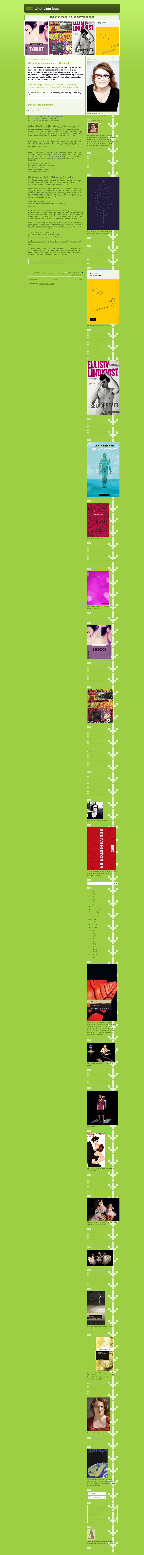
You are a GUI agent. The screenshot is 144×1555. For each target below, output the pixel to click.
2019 (91, 899)
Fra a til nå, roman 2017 (98, 158)
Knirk (91, 673)
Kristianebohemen (96, 682)
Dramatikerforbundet (97, 1273)
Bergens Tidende (95, 732)
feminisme (54, 274)
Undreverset (94, 767)
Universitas (93, 746)
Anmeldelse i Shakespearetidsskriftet (103, 618)
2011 (91, 944)
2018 (91, 902)
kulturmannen (78, 274)
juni (92, 919)
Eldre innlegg (77, 279)
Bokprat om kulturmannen (99, 342)
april (93, 924)
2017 (91, 904)
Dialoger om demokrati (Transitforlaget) (103, 1393)
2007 (91, 954)
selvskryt (80, 275)
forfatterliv (61, 274)
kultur (72, 274)
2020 (91, 896)
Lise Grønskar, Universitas (99, 670)
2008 (91, 952)
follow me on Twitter (111, 1551)
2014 (91, 936)
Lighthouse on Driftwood (98, 760)
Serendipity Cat (95, 675)
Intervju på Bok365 (96, 430)
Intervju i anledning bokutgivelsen (101, 555)
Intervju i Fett (94, 344)
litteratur (74, 275)
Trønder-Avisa (94, 1078)
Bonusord (93, 1442)
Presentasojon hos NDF (98, 1387)
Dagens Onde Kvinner (97, 755)
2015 (91, 933)
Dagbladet (93, 734)
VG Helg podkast (95, 435)
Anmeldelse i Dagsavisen (98, 1180)
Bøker (45, 274)
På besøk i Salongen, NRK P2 (100, 433)
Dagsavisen (94, 781)
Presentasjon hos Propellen (99, 1082)
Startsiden (56, 279)
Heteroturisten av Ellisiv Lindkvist (101, 1186)
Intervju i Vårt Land (96, 347)
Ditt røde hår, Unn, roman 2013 (100, 163)
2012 (91, 941)
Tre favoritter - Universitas (99, 791)
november (95, 909)
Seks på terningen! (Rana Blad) (100, 1073)
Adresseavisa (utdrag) (97, 730)
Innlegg (92, 1493)
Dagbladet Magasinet (97, 779)
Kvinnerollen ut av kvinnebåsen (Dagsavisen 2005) (101, 1279)
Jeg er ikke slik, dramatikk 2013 (100, 165)
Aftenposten (94, 1232)
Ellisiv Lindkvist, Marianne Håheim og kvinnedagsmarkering (103, 254)
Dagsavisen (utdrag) (97, 737)
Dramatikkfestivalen (96, 1276)
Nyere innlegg (34, 279)
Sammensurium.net (96, 680)
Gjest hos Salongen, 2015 (98, 257)
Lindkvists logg (47, 9)
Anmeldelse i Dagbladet (98, 1178)
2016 (91, 930)
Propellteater (94, 1282)
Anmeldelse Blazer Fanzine (99, 338)
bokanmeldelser (38, 274)
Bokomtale (93, 241)
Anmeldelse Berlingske (98, 335)
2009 (91, 949)
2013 (91, 938)
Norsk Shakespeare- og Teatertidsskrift (103, 1241)
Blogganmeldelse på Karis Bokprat (102, 560)
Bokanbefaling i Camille (98, 424)
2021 (91, 894)
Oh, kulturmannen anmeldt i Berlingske (49, 63)
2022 (91, 891)
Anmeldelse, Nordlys (97, 422)
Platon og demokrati (97, 1389)
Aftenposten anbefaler (97, 333)
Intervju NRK (94, 349)
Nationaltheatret (95, 1391)
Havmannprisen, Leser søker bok (101, 546)
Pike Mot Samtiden (96, 762)
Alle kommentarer (95, 1497)
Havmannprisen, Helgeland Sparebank (103, 550)
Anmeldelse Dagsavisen (98, 340)
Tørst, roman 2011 (96, 167)
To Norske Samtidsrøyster (99, 1284)
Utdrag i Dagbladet (96, 353)
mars (93, 927)
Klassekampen (95, 1239)
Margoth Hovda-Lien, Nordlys (100, 668)
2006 (91, 957)
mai (92, 922)
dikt (49, 274)
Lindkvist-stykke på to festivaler (101, 1080)
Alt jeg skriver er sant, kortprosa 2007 (103, 170)
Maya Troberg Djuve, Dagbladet (100, 666)
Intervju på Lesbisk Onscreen (100, 1189)
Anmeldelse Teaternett (97, 616)
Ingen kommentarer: (73, 272)
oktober (94, 912)
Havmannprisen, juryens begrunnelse (103, 553)
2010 (91, 946)
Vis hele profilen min (97, 148)
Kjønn (67, 274)
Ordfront (92, 677)
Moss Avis (93, 739)
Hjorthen (93, 758)
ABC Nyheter (94, 776)
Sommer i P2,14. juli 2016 (98, 263)
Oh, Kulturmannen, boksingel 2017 (102, 156)
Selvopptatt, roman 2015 (98, 161)
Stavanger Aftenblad (97, 743)
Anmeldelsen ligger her (38, 92)
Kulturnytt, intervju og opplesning (101, 351)
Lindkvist (105, 123)
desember (95, 906)
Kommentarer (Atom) (47, 284)
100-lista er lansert (96, 548)
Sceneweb (93, 1191)
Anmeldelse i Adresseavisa (99, 1075)
